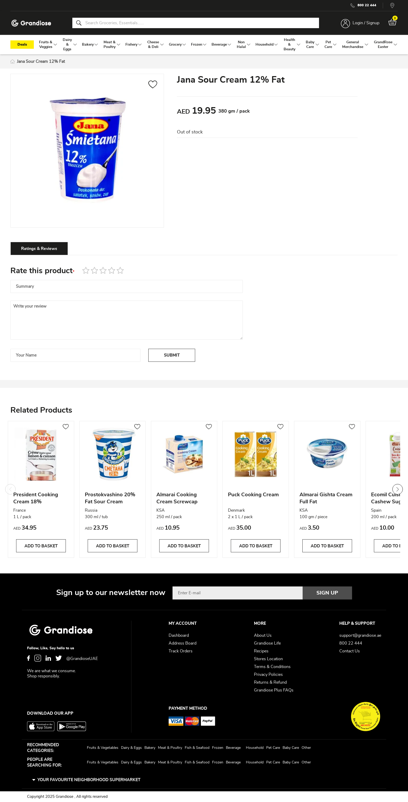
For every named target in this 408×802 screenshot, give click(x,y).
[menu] (204, 44)
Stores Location (268, 659)
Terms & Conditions (272, 667)
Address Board (182, 643)
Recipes (261, 651)
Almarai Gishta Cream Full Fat (325, 498)
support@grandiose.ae (360, 635)
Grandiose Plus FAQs (274, 690)
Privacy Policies (268, 674)
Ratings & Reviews (39, 249)
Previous (10, 489)
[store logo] (31, 23)
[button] (152, 85)
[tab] (39, 248)
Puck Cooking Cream (253, 494)
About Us (263, 635)
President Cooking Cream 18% (35, 498)
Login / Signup (366, 23)
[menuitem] (46, 44)
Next (397, 489)
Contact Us (349, 651)
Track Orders (181, 651)
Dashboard (179, 635)
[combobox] (195, 23)
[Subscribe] (327, 592)
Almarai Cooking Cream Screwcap (176, 498)
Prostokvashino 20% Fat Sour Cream (110, 498)
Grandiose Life (267, 643)
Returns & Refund (270, 682)
